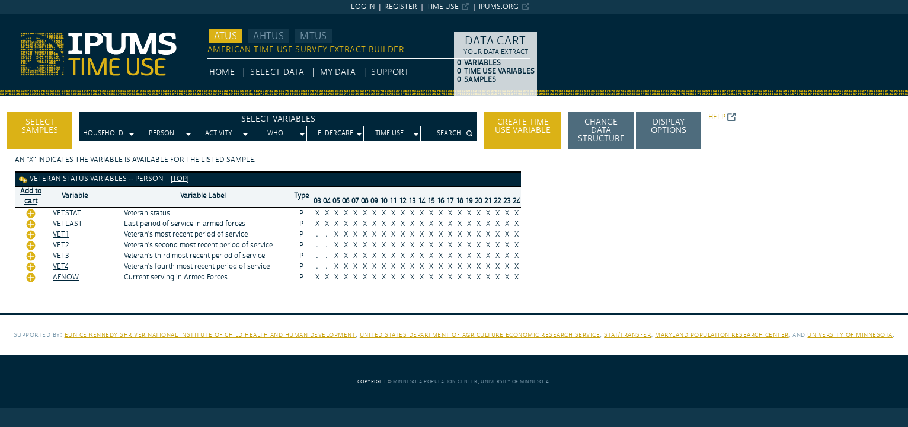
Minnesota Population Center (435, 381)
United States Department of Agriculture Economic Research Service (480, 335)
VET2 (61, 245)
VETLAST (67, 223)
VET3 (61, 255)
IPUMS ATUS (24, 19)
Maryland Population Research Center (722, 335)
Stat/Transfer (627, 335)
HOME (222, 72)
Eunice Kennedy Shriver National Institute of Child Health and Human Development (210, 335)
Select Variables (278, 119)
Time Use (443, 6)
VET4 (60, 266)
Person (161, 133)
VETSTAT (67, 213)
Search (449, 133)
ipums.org (499, 6)
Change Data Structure (601, 130)
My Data (338, 72)
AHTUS (268, 36)
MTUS (313, 36)
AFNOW (66, 277)
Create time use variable (523, 126)
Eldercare (335, 133)
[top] (180, 178)
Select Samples (39, 126)
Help (716, 117)
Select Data (277, 72)
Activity (218, 133)
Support (389, 72)
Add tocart (30, 196)
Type (301, 196)
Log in (363, 6)
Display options (668, 126)
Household (103, 133)
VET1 (61, 234)
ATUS (225, 36)
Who (275, 133)
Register (400, 6)
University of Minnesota (850, 335)
